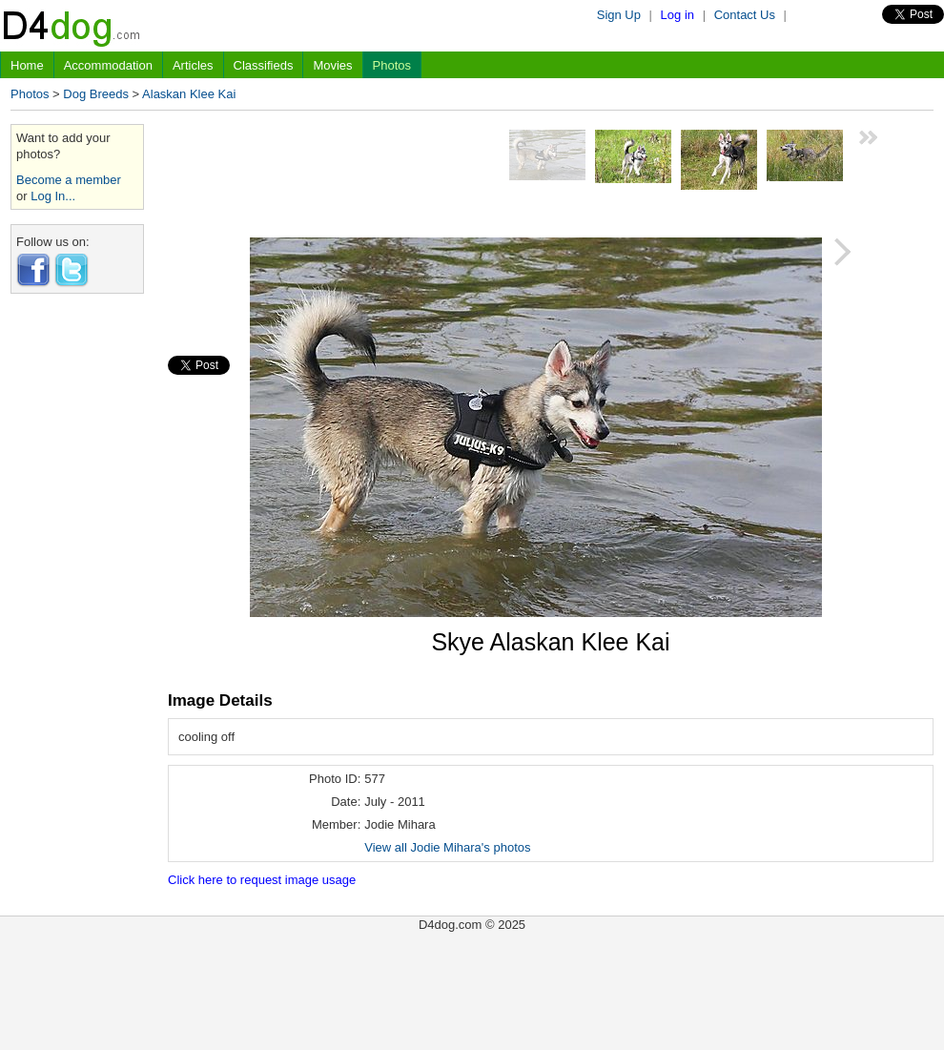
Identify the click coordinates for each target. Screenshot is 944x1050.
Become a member (68, 180)
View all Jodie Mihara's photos (447, 847)
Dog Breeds (96, 94)
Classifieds (264, 65)
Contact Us (744, 15)
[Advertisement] (77, 594)
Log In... (53, 196)
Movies (332, 65)
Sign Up (619, 15)
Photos (392, 65)
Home (27, 65)
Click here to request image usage (262, 880)
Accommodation (108, 65)
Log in (677, 15)
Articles (193, 65)
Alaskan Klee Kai (189, 94)
